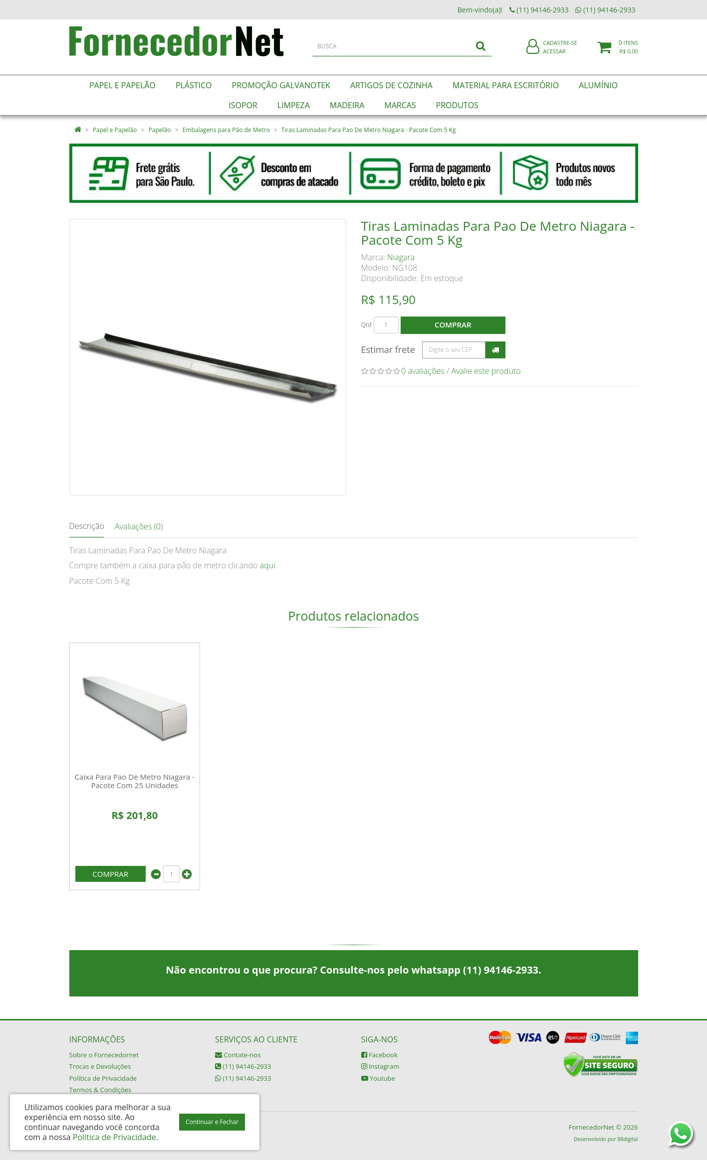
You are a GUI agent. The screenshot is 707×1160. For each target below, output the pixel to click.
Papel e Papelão (115, 130)
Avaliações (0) (139, 526)
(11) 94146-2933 (243, 1066)
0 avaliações (423, 370)
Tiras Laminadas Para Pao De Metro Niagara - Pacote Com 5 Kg (368, 130)
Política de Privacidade (103, 1078)
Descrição (86, 525)
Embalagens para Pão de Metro (226, 130)
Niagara (401, 257)
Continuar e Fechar (212, 1122)
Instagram (380, 1066)
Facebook (379, 1054)
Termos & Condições (100, 1089)
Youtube (378, 1078)
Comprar (453, 325)
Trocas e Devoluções (100, 1066)
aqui (267, 565)
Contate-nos (237, 1054)
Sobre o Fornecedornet (104, 1054)
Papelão (160, 130)
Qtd (366, 325)
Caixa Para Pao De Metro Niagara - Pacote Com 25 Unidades (135, 781)
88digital (627, 1139)
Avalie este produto (486, 370)
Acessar (554, 56)
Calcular (495, 349)
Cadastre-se (560, 48)
